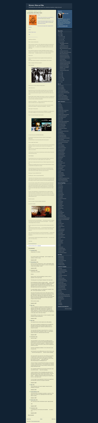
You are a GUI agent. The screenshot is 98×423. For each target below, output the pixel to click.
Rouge (60, 301)
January (61, 80)
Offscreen (60, 268)
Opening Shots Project (62, 289)
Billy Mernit (60, 191)
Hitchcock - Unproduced (63, 95)
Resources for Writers (62, 147)
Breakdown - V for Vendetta (64, 67)
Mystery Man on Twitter (62, 111)
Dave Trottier (61, 118)
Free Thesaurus (61, 144)
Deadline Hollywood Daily (63, 280)
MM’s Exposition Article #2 (64, 53)
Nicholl (60, 171)
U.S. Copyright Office (62, 125)
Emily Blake (61, 233)
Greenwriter (61, 107)
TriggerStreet (61, 108)
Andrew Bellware (34, 391)
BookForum (61, 176)
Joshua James (48, 18)
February (61, 78)
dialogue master (44, 18)
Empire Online (61, 282)
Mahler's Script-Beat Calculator (64, 114)
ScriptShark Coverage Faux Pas (65, 63)
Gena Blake (61, 213)
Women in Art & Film (63, 60)
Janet (60, 238)
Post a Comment (31, 415)
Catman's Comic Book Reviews (64, 219)
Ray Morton (61, 188)
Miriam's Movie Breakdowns (63, 96)
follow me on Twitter (68, 308)
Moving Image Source (62, 283)
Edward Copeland (62, 264)
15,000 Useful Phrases (62, 136)
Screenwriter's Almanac (62, 252)
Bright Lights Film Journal (63, 271)
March (61, 77)
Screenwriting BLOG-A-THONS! (64, 99)
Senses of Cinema (62, 272)
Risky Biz (60, 276)
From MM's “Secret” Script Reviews (65, 52)
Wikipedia (60, 143)
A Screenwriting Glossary (63, 115)
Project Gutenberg (62, 175)
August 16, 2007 (33, 268)
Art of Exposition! (62, 59)
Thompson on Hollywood (63, 275)
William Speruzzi (61, 226)
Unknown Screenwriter (62, 198)
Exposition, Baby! (62, 68)
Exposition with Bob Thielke (64, 64)
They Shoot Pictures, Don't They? (64, 294)
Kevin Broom (61, 242)
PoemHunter (61, 157)
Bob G (60, 244)
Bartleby (60, 129)
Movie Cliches (61, 172)
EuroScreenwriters (62, 126)
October (61, 39)
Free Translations (61, 146)
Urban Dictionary (61, 154)
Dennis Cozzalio (61, 263)
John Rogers (61, 201)
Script (60, 103)
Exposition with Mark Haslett (64, 70)
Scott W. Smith (61, 223)
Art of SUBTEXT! (61, 88)
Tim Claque (61, 241)
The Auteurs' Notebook (62, 269)
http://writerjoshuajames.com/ (32, 243)
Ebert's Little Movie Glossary (63, 180)
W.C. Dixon (61, 224)
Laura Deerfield (61, 212)
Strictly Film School (62, 287)
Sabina (60, 220)
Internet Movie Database (63, 128)
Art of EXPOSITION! (62, 89)
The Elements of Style (62, 135)
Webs (60, 245)
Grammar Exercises (62, 165)
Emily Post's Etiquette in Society (64, 140)
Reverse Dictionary (62, 153)
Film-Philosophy (61, 298)
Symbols (60, 164)
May (61, 74)
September (62, 40)
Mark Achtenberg (61, 230)
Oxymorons (61, 161)
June (61, 73)
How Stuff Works (61, 133)
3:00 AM (39, 245)
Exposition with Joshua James (35, 12)
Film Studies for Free (62, 117)
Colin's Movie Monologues (63, 179)
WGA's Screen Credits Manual (64, 121)
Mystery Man (33, 399)
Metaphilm (60, 304)
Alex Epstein (61, 195)
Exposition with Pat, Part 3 (64, 45)
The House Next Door (62, 260)
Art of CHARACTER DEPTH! (63, 91)
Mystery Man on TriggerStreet (63, 110)
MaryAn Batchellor (62, 234)
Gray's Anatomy (61, 139)
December (62, 36)
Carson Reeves (61, 194)
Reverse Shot (61, 297)
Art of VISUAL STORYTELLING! (64, 92)
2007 (60, 35)
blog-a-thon (51, 22)
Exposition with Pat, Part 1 (64, 50)
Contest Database (62, 169)
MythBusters (61, 132)
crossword (33, 250)
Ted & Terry (61, 190)
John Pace (60, 206)
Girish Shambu (61, 256)
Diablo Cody (61, 187)
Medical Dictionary (62, 150)
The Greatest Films (62, 286)
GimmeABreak (33, 262)
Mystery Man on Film (36, 5)
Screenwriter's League (62, 216)
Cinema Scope (61, 293)
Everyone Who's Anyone (63, 122)
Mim (31, 305)
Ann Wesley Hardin (62, 237)
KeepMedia (61, 168)
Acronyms (60, 158)
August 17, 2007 (33, 397)
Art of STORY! (61, 85)
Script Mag (60, 184)
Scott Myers (61, 202)
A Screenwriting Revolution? (63, 98)
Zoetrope (60, 104)
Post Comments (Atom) (35, 421)
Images (60, 300)
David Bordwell (61, 257)
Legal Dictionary (61, 151)
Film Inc (60, 290)
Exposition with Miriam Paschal (65, 57)
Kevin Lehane (61, 231)
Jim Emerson (61, 261)
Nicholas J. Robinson (62, 249)
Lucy (59, 209)
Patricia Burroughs (62, 248)
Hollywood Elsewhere (62, 279)
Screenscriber (61, 208)
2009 (60, 32)
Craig (60, 227)
